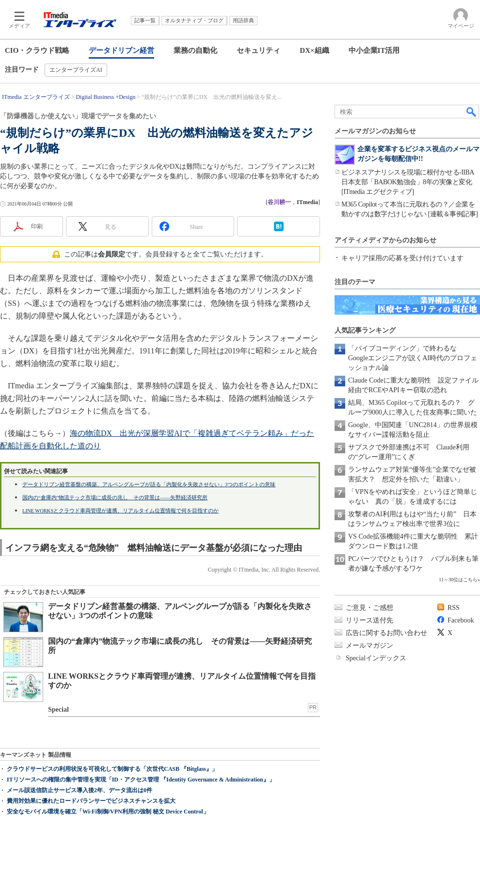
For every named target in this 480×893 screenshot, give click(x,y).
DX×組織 (314, 50)
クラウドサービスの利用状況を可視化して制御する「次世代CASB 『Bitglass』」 (112, 768)
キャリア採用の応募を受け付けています (402, 258)
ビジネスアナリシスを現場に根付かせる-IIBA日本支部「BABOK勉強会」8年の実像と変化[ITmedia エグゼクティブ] (407, 182)
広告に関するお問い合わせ (386, 633)
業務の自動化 (195, 50)
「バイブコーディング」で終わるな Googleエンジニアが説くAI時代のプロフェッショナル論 (412, 358)
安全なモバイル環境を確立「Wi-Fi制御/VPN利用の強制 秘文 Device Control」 (108, 811)
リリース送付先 (369, 620)
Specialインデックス (376, 658)
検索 (471, 111)
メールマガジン (369, 645)
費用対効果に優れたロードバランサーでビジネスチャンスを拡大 (91, 800)
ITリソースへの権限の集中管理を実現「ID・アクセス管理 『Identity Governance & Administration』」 (141, 779)
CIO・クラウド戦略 (37, 50)
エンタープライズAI (75, 69)
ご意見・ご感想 (369, 607)
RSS (454, 607)
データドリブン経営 (121, 50)
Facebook (461, 620)
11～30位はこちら (458, 579)
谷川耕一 (279, 202)
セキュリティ (258, 50)
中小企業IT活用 (374, 50)
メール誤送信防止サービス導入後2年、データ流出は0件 (79, 790)
